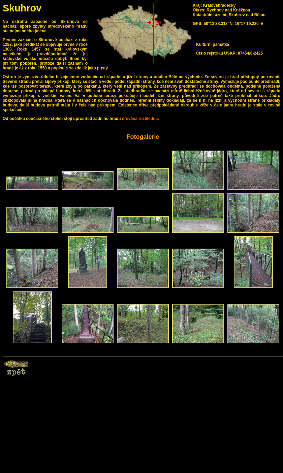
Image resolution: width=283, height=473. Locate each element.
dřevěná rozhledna (140, 118)
